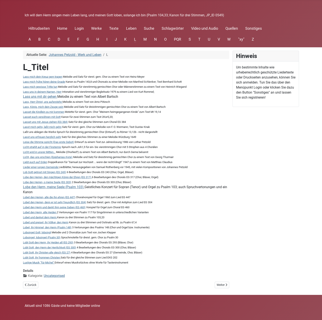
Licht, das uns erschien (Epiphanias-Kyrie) (48, 157)
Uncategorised (54, 276)
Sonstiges (253, 28)
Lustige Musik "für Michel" (39, 262)
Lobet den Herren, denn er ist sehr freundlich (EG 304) (54, 202)
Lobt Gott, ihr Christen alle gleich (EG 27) (46, 252)
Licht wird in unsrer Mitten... (39, 152)
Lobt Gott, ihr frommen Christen (42, 257)
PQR (177, 39)
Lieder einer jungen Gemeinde (41, 167)
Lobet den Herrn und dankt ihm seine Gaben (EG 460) (54, 207)
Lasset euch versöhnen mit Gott (42, 116)
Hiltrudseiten (39, 28)
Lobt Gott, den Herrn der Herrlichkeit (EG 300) (49, 247)
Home (62, 28)
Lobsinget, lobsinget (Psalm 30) (41, 237)
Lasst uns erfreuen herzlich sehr (42, 137)
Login (79, 28)
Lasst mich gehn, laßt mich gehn (42, 127)
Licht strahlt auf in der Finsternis (42, 147)
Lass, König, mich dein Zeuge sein (43, 106)
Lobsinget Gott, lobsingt (37, 232)
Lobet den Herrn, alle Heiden (40, 212)
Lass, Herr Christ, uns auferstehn (42, 101)
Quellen (231, 28)
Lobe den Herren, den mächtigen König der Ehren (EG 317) (57, 177)
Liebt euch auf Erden (35, 162)
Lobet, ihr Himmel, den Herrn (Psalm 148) (47, 227)
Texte (114, 28)
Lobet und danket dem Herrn (40, 217)
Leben (131, 28)
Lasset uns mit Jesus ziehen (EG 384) (45, 121)
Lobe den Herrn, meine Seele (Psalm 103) (53, 187)
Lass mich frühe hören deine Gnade (44, 81)
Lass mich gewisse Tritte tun (40, 86)
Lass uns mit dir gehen (39, 97)
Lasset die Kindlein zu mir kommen (43, 111)
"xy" (241, 39)
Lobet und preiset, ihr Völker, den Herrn (45, 222)
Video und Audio (204, 28)
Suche (149, 28)
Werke (96, 28)
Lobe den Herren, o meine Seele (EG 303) (47, 182)
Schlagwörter (173, 28)
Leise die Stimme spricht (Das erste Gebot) (48, 142)
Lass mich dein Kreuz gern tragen (42, 76)
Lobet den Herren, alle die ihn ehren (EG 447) (49, 197)
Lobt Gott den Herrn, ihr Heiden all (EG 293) (48, 242)
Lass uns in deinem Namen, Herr (42, 91)
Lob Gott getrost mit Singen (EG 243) (44, 172)
